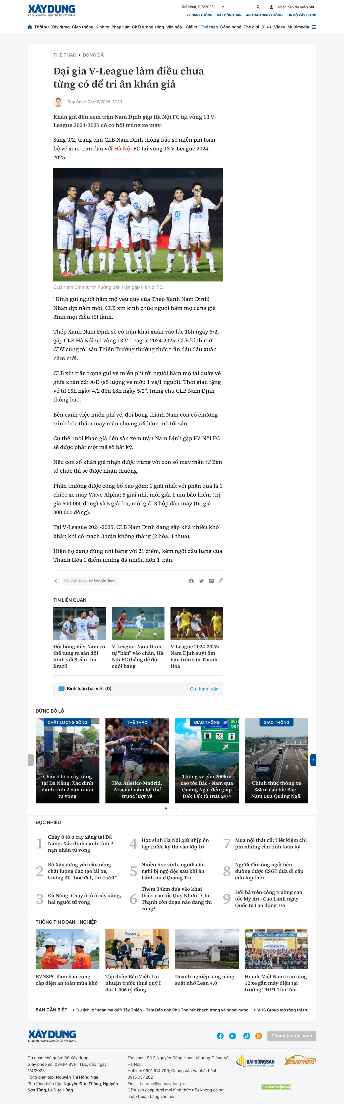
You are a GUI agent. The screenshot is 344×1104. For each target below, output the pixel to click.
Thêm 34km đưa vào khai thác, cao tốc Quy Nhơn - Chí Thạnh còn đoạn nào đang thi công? (176, 899)
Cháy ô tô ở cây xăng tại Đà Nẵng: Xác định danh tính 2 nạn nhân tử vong (67, 786)
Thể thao (209, 26)
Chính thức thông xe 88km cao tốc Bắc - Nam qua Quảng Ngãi (276, 789)
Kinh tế (102, 26)
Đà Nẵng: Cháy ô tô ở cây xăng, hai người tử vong (84, 898)
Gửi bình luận (204, 689)
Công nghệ (230, 26)
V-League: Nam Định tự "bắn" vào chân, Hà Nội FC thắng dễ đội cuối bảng (137, 656)
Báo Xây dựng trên (90, 581)
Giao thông (82, 26)
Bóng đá (93, 55)
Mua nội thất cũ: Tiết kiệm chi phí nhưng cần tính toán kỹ (271, 843)
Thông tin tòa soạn (291, 1036)
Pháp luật (120, 26)
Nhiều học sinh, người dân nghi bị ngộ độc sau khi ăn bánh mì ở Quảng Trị (173, 871)
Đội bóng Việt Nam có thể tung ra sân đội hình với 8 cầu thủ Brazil (79, 656)
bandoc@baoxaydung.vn (163, 1083)
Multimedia (298, 26)
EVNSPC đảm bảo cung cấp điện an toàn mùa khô (67, 979)
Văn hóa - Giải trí (182, 26)
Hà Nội (123, 148)
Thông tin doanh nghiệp (66, 922)
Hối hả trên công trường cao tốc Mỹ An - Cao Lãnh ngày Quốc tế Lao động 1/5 (268, 899)
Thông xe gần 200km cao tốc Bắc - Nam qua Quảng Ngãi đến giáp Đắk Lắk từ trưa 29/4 (207, 786)
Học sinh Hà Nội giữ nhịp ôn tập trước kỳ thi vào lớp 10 (175, 843)
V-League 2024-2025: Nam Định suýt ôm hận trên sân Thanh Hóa (194, 656)
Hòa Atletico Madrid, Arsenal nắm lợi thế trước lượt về (137, 789)
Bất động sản (229, 15)
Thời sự (41, 26)
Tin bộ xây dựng (301, 15)
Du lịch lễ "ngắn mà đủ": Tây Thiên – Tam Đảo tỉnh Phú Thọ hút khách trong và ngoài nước (162, 1009)
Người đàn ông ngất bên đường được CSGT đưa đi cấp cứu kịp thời (269, 871)
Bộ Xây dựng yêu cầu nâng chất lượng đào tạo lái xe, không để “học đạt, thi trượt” (82, 871)
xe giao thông (199, 15)
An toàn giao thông (264, 15)
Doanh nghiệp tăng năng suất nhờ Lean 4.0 (204, 979)
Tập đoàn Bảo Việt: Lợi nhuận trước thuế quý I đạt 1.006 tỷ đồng (133, 983)
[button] (166, 808)
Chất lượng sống (148, 26)
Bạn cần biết (51, 1010)
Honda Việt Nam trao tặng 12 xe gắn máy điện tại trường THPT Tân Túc (276, 983)
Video (279, 26)
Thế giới (251, 26)
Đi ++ (266, 26)
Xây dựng (60, 26)
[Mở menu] (313, 27)
